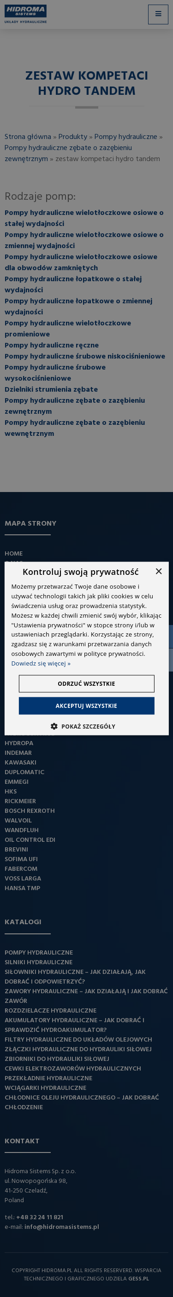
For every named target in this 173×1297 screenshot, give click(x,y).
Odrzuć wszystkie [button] (86, 683)
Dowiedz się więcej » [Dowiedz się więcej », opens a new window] (41, 663)
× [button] (158, 571)
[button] (86, 725)
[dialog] (86, 648)
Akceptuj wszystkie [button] (86, 705)
